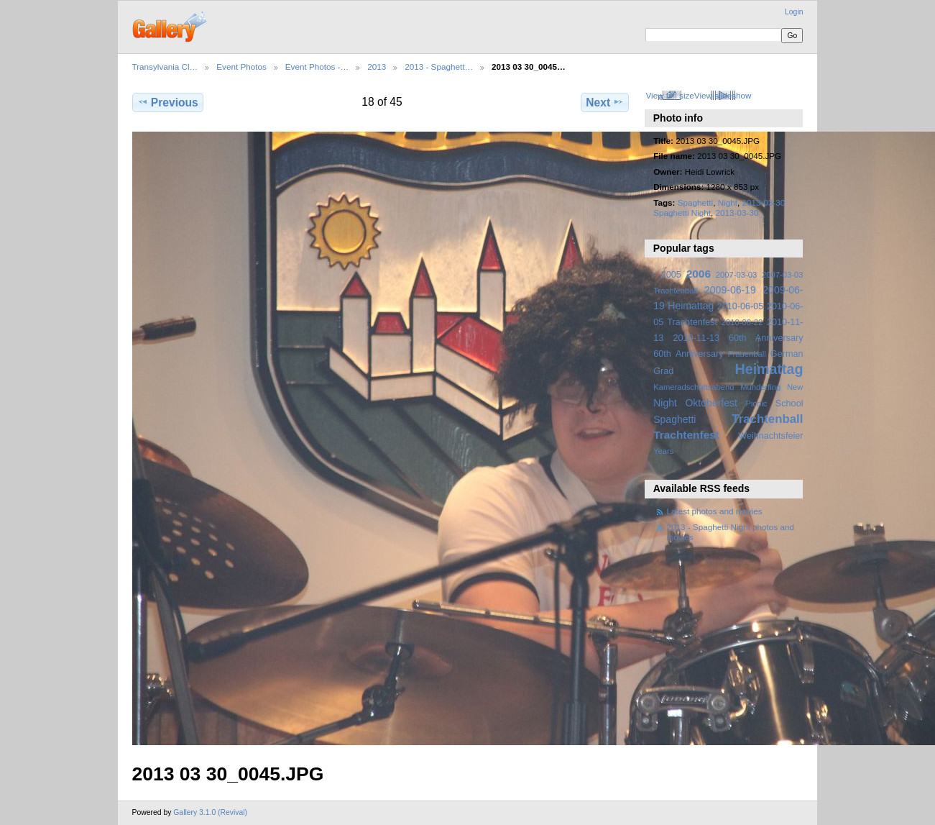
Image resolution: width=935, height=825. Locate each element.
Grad (663, 371)
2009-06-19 (730, 290)
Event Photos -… (317, 66)
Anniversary (700, 354)
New (795, 387)
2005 (671, 275)
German (786, 354)
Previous (167, 102)
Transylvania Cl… (165, 66)
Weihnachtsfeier (770, 436)
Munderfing (760, 387)
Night (727, 202)
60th (662, 354)
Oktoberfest (711, 403)
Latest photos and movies (715, 511)
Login (794, 12)
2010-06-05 (740, 306)
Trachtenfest (686, 435)
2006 (698, 274)
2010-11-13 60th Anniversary (738, 338)
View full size (669, 95)
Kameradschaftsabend (693, 387)
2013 (376, 66)
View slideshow (723, 95)
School (789, 403)
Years (663, 451)
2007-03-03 (736, 274)
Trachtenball (767, 419)
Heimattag (769, 369)
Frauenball (747, 354)
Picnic (756, 403)
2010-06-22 (742, 322)
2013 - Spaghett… (439, 66)
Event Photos (241, 66)
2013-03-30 (737, 212)
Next (605, 102)
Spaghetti (695, 202)
